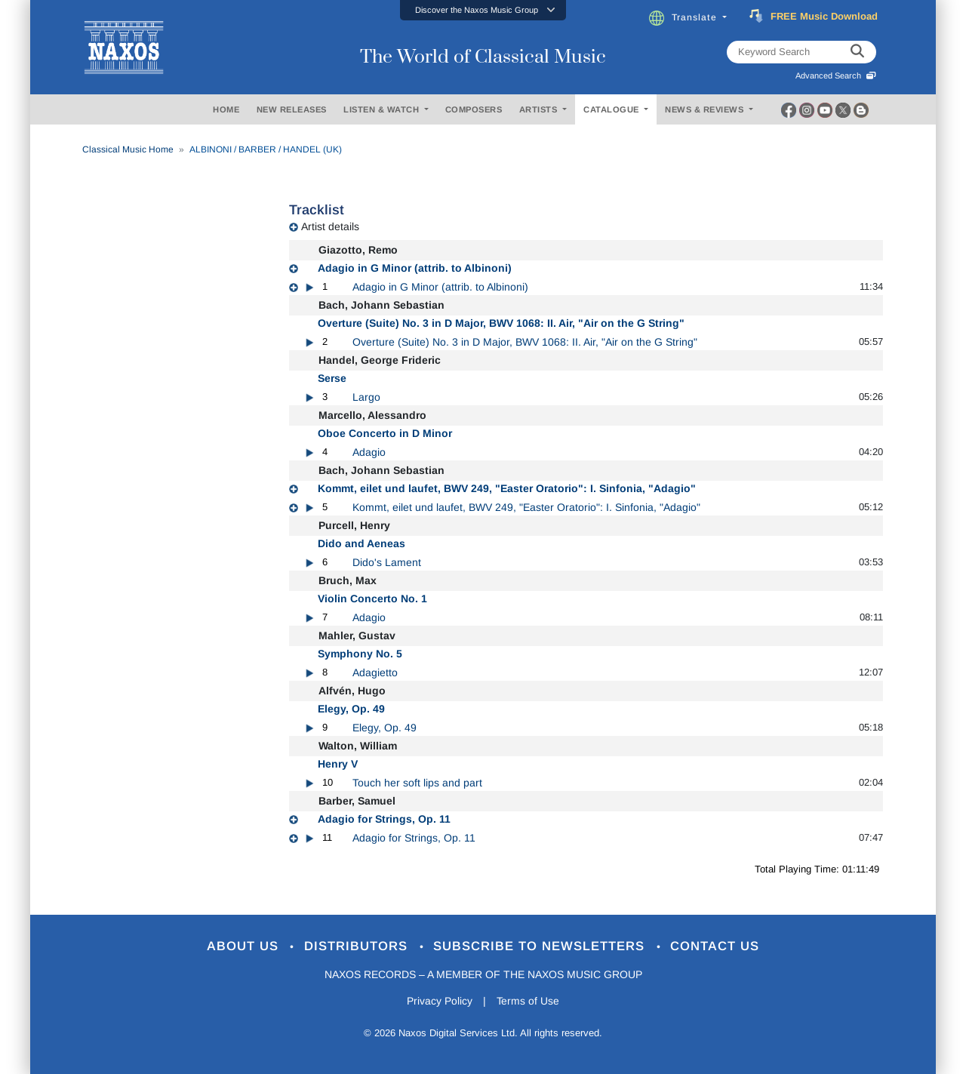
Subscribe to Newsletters (542, 947)
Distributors (358, 947)
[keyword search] (857, 52)
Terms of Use (528, 1002)
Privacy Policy (439, 1002)
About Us (244, 947)
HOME (226, 109)
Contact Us (716, 947)
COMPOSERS (474, 109)
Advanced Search (835, 75)
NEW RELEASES (292, 109)
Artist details (330, 226)
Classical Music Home (128, 149)
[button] (483, 10)
